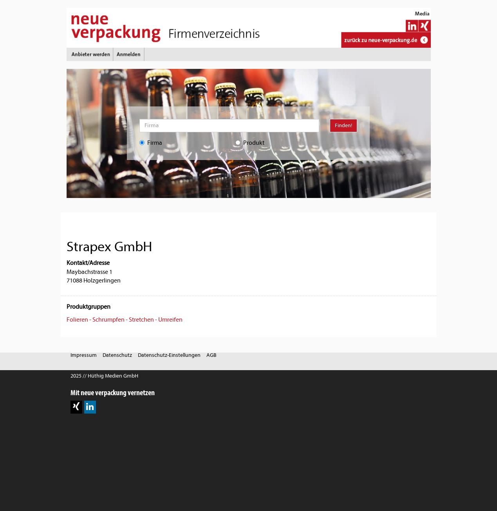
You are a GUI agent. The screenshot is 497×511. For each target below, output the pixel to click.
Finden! (343, 125)
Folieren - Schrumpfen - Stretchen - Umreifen (125, 319)
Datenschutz (117, 355)
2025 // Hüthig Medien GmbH (104, 375)
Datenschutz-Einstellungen (169, 355)
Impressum (83, 355)
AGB (211, 355)
